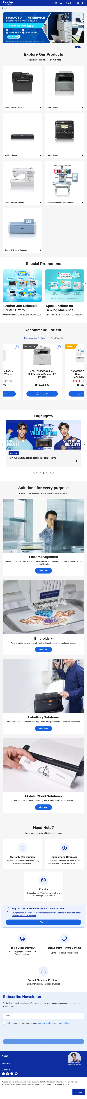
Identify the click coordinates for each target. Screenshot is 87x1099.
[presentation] (21, 1031)
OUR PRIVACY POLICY (62, 1084)
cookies (11, 1082)
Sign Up (43, 922)
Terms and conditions (45, 1023)
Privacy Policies (63, 1023)
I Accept (79, 1092)
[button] (23, 108)
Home (4, 8)
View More (43, 571)
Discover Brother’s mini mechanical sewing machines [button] (35, 458)
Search (78, 3)
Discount (8, 346)
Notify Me (65, 393)
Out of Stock (52, 346)
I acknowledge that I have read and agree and (38, 1023)
